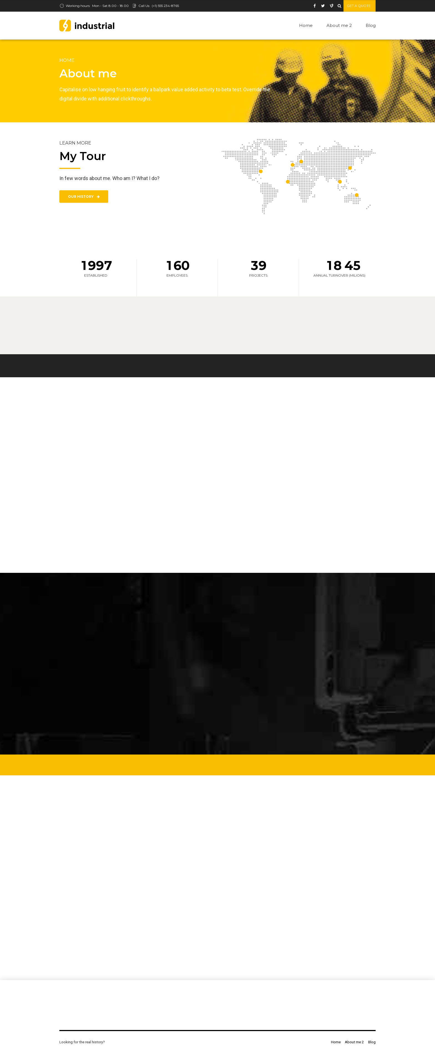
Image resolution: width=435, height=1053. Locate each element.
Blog (371, 25)
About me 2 (339, 25)
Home (306, 25)
